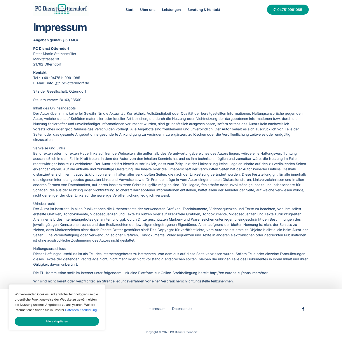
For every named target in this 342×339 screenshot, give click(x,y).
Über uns (147, 9)
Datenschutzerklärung (81, 311)
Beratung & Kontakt (203, 9)
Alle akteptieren (56, 321)
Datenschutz (182, 308)
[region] (57, 307)
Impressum (157, 308)
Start (130, 9)
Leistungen (171, 9)
